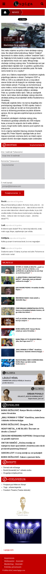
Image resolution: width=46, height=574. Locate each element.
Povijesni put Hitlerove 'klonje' (14, 485)
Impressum (8, 558)
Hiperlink (10, 405)
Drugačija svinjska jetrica (12, 473)
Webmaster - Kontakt (13, 561)
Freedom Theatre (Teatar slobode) (16, 490)
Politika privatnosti (12, 567)
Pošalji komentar (12, 193)
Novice (15, 12)
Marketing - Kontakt (13, 564)
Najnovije (7, 262)
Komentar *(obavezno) (23, 169)
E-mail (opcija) (23, 185)
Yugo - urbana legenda (12, 487)
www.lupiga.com (19, 570)
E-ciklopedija (14, 479)
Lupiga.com (8, 550)
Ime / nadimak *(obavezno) (23, 154)
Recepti (9, 462)
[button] (4, 3)
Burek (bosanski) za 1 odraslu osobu (17, 470)
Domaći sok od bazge (11, 467)
